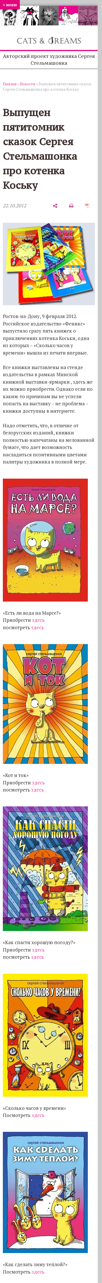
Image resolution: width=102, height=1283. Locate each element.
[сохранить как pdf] (87, 205)
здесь (38, 620)
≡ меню (10, 4)
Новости (27, 83)
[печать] (71, 205)
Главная (9, 83)
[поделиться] (55, 205)
